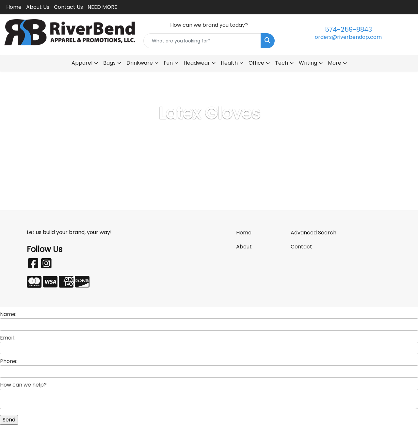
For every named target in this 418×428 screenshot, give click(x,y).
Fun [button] (168, 63)
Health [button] (229, 63)
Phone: (8, 361)
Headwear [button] (197, 63)
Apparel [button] (82, 63)
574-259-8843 (348, 29)
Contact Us (68, 7)
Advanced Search (313, 232)
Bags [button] (109, 63)
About (244, 246)
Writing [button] (308, 63)
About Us (37, 7)
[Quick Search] (202, 40)
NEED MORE (102, 7)
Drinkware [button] (139, 63)
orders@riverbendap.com (348, 37)
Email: (7, 337)
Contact (301, 246)
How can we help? (23, 384)
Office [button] (256, 63)
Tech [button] (281, 63)
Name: (8, 314)
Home (14, 7)
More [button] (334, 63)
